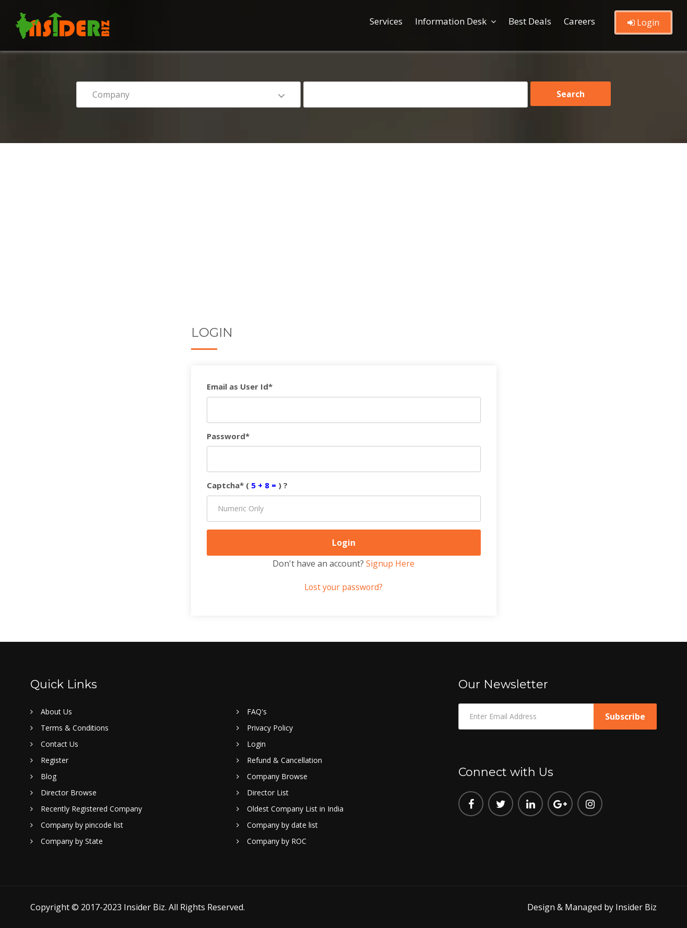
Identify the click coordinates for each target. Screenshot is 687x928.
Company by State (72, 841)
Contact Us (59, 744)
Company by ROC (276, 841)
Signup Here (390, 563)
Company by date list (282, 825)
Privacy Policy (270, 728)
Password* (228, 436)
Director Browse (69, 792)
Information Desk (451, 21)
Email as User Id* (240, 386)
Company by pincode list (82, 825)
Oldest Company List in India (295, 809)
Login (643, 22)
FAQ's (257, 711)
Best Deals (529, 21)
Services (386, 21)
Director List (268, 792)
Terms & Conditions (75, 728)
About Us (56, 711)
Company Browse (277, 776)
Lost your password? (343, 587)
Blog (48, 776)
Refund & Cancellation (284, 760)
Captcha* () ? (247, 485)
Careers (579, 21)
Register (54, 760)
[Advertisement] (343, 221)
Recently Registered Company (91, 809)
